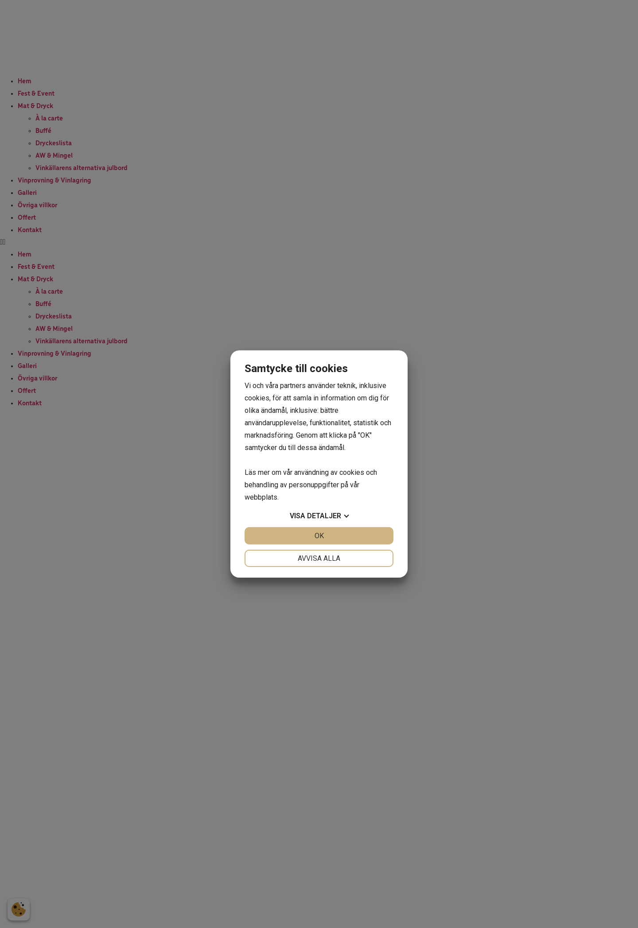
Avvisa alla (319, 558)
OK (319, 536)
